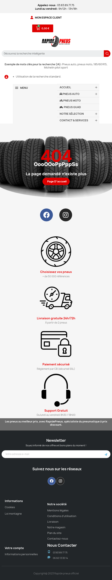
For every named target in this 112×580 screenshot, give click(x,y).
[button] (56, 181)
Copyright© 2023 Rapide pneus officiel (56, 573)
